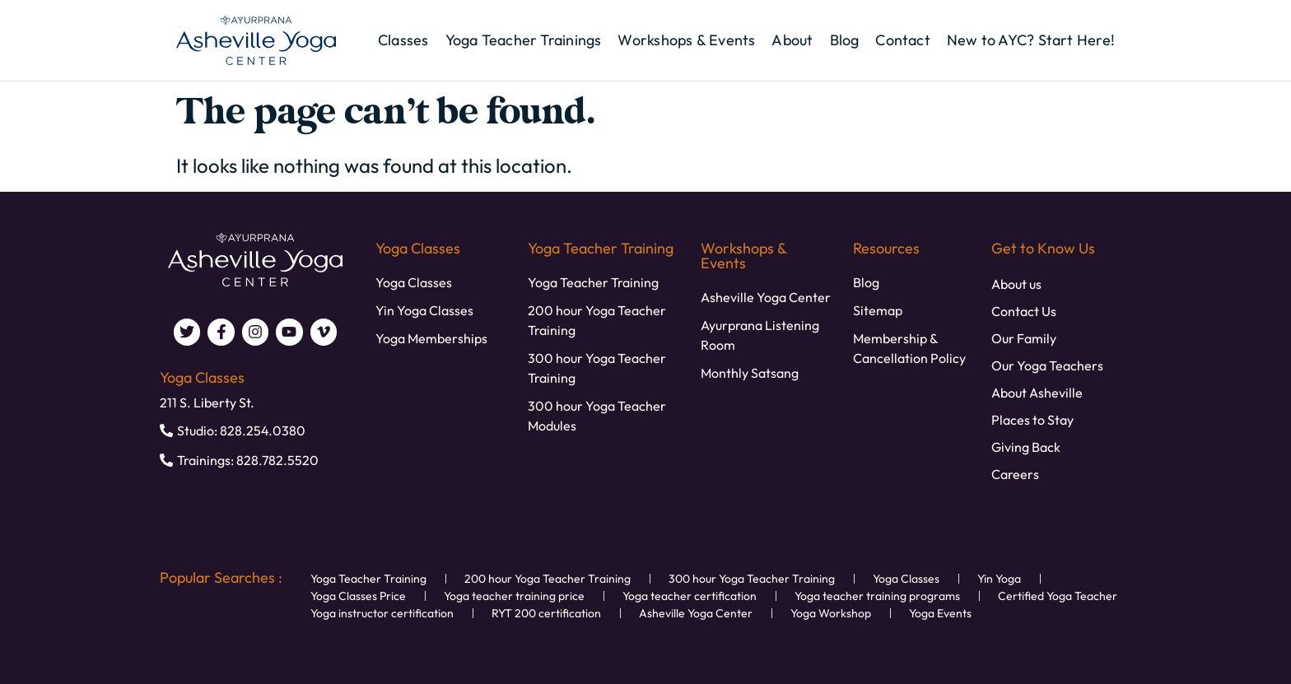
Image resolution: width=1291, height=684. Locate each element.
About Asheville (1037, 392)
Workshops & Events (686, 40)
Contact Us (1023, 311)
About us (1016, 284)
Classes (403, 40)
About (792, 40)
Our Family (1023, 338)
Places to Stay (1032, 420)
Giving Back (1025, 447)
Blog (845, 40)
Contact (902, 40)
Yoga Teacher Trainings (523, 40)
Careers (1015, 474)
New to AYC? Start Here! (1031, 40)
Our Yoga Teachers (1047, 365)
